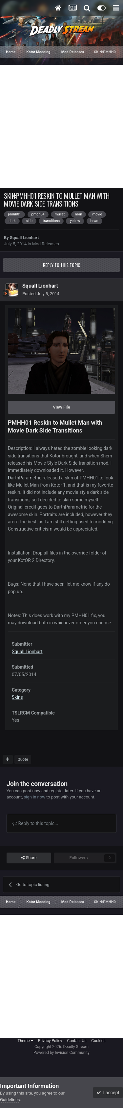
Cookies (98, 1040)
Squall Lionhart (24, 237)
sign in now (34, 797)
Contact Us (76, 1040)
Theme (25, 1040)
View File (61, 407)
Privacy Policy (50, 1040)
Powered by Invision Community (61, 1052)
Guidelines (10, 1099)
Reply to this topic (61, 264)
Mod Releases (45, 243)
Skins (17, 697)
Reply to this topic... (35, 823)
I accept (107, 1092)
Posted (40, 293)
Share (28, 858)
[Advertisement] (61, 126)
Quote (22, 759)
